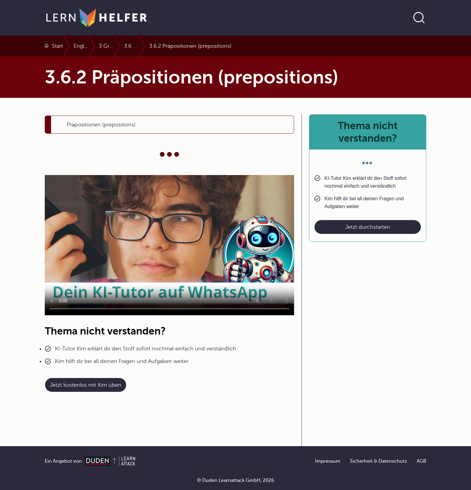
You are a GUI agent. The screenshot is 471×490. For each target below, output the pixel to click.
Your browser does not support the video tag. (169, 245)
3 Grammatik (152, 46)
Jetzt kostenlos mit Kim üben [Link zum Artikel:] (85, 385)
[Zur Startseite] (96, 17)
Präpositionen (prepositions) (101, 125)
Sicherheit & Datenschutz (378, 461)
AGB (421, 461)
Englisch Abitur (107, 46)
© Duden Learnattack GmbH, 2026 (235, 480)
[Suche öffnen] (419, 18)
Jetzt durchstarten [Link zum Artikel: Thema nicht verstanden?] (367, 227)
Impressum (327, 461)
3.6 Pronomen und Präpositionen (219, 46)
